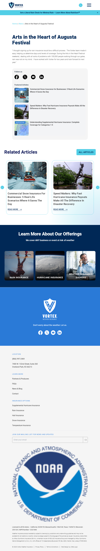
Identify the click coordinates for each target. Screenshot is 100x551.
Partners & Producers (20, 379)
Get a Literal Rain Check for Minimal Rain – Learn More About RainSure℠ (50, 13)
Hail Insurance (18, 415)
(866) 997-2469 (18, 359)
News (21, 24)
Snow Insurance (18, 420)
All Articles (86, 152)
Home (14, 24)
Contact (15, 394)
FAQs (14, 384)
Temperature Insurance (21, 425)
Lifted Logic (74, 547)
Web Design (64, 547)
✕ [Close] (97, 13)
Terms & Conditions (52, 547)
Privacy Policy (39, 547)
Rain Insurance (18, 410)
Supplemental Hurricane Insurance (26, 405)
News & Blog (17, 389)
